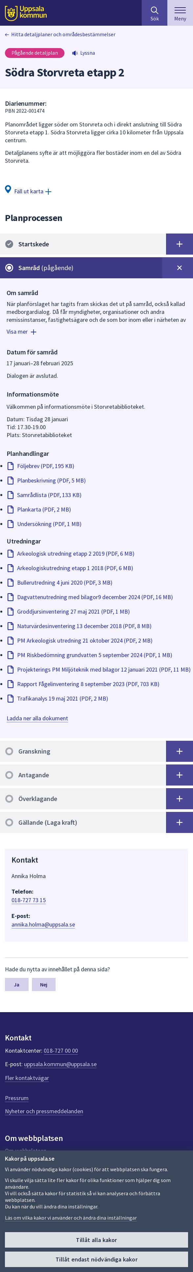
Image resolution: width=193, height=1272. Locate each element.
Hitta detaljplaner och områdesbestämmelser (63, 34)
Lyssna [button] (87, 52)
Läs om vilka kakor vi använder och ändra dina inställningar (71, 1217)
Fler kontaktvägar (27, 1078)
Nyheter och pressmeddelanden (44, 1111)
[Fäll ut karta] (28, 191)
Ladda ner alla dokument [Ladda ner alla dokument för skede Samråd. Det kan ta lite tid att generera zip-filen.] (37, 718)
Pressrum (17, 1098)
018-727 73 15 (29, 900)
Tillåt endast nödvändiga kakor (96, 1259)
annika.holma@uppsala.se (43, 924)
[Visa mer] (22, 333)
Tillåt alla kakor (96, 1240)
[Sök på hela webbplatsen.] (154, 13)
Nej (43, 984)
